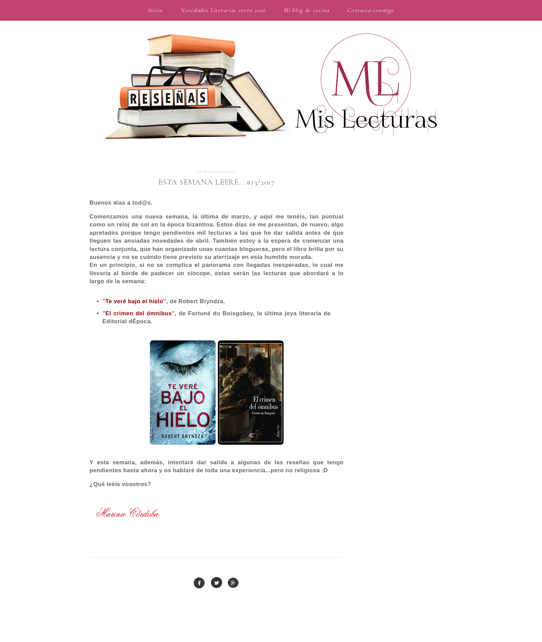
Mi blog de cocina (307, 10)
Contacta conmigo (370, 10)
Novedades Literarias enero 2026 (223, 10)
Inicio (155, 10)
